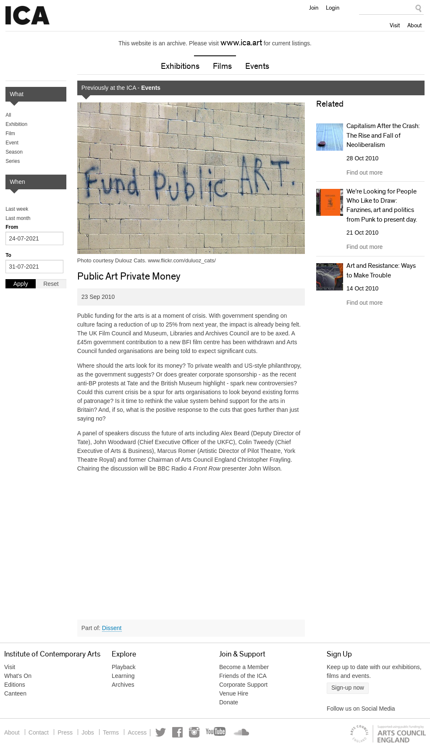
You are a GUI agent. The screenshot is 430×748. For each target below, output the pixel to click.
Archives (123, 685)
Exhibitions (180, 67)
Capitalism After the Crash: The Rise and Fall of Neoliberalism (383, 136)
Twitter (170, 732)
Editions (14, 685)
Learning (123, 676)
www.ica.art (241, 43)
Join (313, 7)
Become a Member (244, 667)
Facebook (187, 732)
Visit (395, 25)
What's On (17, 676)
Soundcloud (249, 732)
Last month (17, 219)
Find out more (364, 172)
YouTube (226, 732)
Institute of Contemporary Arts (27, 15)
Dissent (112, 628)
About (414, 25)
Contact (40, 732)
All (8, 115)
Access (145, 732)
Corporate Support (243, 685)
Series (12, 162)
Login (332, 7)
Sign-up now (347, 688)
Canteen (15, 693)
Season (14, 152)
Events (257, 67)
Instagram (204, 732)
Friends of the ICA (243, 676)
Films (222, 67)
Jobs (92, 732)
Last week (16, 209)
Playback (124, 667)
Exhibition (16, 125)
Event (11, 143)
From (11, 227)
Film (10, 134)
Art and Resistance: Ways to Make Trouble (381, 271)
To (8, 256)
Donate (228, 702)
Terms (117, 732)
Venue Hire (233, 693)
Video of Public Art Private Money (191, 543)
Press (68, 732)
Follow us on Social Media (361, 709)
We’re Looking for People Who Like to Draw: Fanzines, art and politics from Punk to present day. (381, 205)
